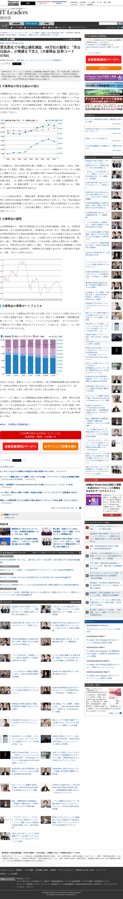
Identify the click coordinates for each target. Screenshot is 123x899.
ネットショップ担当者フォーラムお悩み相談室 (57, 884)
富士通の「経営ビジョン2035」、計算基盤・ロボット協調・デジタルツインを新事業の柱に (66, 531)
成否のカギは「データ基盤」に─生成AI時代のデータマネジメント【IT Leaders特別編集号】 (37, 570)
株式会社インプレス (23, 878)
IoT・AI (99, 2)
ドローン (82, 4)
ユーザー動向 (18, 27)
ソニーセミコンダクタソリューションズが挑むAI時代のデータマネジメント (25, 690)
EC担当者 (83, 2)
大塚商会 (7, 518)
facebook (5, 18)
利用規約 (19, 870)
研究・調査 (107, 2)
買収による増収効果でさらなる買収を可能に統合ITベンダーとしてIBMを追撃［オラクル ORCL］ (39, 500)
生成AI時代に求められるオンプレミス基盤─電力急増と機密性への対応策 (65, 771)
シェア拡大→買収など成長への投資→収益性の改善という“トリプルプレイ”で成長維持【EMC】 (39, 492)
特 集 (47, 24)
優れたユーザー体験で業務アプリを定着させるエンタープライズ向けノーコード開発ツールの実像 (65, 722)
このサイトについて (7, 870)
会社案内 (53, 870)
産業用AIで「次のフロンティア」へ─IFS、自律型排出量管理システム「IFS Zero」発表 (25, 531)
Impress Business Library (95, 47)
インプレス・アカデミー (25, 887)
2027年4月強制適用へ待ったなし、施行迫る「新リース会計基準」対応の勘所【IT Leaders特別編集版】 (40, 561)
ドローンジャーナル (110, 884)
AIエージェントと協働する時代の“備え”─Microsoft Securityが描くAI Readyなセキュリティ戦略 (25, 787)
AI (46, 27)
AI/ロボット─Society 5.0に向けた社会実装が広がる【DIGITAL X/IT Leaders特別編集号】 (36, 577)
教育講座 (90, 4)
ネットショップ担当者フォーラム (28, 884)
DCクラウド (43, 3)
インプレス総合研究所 (72, 881)
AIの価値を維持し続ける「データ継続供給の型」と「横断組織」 (97, 215)
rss (9, 18)
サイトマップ (100, 870)
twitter (1, 18)
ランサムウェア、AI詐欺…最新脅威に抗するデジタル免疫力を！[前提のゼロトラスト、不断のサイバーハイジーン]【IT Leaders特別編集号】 (40, 593)
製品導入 (59, 3)
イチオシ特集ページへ (112, 515)
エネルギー (74, 4)
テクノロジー (31, 24)
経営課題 (16, 24)
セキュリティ (63, 27)
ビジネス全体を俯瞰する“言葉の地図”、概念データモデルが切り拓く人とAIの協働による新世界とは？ (66, 657)
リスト (24, 63)
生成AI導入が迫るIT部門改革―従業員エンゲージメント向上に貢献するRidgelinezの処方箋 (25, 771)
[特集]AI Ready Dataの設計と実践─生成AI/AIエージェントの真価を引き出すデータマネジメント (103, 487)
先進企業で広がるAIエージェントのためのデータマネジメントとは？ (25, 722)
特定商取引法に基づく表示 (85, 870)
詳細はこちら (114, 713)
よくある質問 (12, 874)
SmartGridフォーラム (102, 881)
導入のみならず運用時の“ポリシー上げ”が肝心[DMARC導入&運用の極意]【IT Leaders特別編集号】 (40, 585)
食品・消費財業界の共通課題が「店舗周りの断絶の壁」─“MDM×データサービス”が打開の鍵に (25, 803)
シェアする (5, 63)
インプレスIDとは (94, 53)
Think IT (46, 881)
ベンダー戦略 (34, 33)
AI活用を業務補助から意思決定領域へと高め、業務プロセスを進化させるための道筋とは (25, 641)
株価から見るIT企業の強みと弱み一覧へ (66, 508)
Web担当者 (74, 2)
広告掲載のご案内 (41, 870)
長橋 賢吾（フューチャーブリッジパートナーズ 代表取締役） (40, 60)
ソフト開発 (91, 2)
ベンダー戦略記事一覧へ (71, 39)
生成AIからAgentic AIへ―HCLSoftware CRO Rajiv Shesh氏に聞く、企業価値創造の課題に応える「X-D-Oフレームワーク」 (97, 410)
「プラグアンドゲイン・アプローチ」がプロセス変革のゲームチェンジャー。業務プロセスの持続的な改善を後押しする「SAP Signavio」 (25, 822)
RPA (52, 27)
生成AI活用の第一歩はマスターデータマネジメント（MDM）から (98, 185)
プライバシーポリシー (66, 870)
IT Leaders (14, 12)
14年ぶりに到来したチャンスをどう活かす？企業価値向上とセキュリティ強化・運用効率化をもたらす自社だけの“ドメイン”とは (97, 367)
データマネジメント (78, 27)
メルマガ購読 (28, 870)
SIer (12, 518)
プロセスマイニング (34, 27)
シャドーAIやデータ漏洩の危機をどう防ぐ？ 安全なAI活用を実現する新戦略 (25, 674)
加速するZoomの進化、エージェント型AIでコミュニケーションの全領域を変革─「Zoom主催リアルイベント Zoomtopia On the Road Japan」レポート (25, 757)
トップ (4, 25)
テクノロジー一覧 (21, 33)
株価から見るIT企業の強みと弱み (52, 33)
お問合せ (3, 874)
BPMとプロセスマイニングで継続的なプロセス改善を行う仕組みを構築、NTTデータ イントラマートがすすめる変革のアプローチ (97, 458)
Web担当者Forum (57, 881)
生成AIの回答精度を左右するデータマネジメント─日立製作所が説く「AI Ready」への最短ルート (65, 690)
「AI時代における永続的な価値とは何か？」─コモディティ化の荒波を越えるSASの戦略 (25, 541)
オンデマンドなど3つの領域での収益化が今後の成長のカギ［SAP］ (27, 471)
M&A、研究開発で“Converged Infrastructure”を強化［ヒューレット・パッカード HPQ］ (37, 485)
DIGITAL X (98, 884)
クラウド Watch (87, 881)
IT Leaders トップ (6, 33)
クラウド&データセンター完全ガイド (29, 881)
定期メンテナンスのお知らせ (96, 138)
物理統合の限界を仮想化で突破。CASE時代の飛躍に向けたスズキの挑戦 (25, 706)
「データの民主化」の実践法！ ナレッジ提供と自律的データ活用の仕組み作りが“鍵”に (25, 657)
